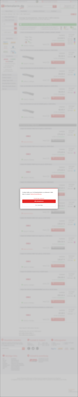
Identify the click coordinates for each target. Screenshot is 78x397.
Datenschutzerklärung (35, 194)
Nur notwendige (39, 205)
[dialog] (39, 198)
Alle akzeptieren (39, 201)
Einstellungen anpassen (39, 198)
